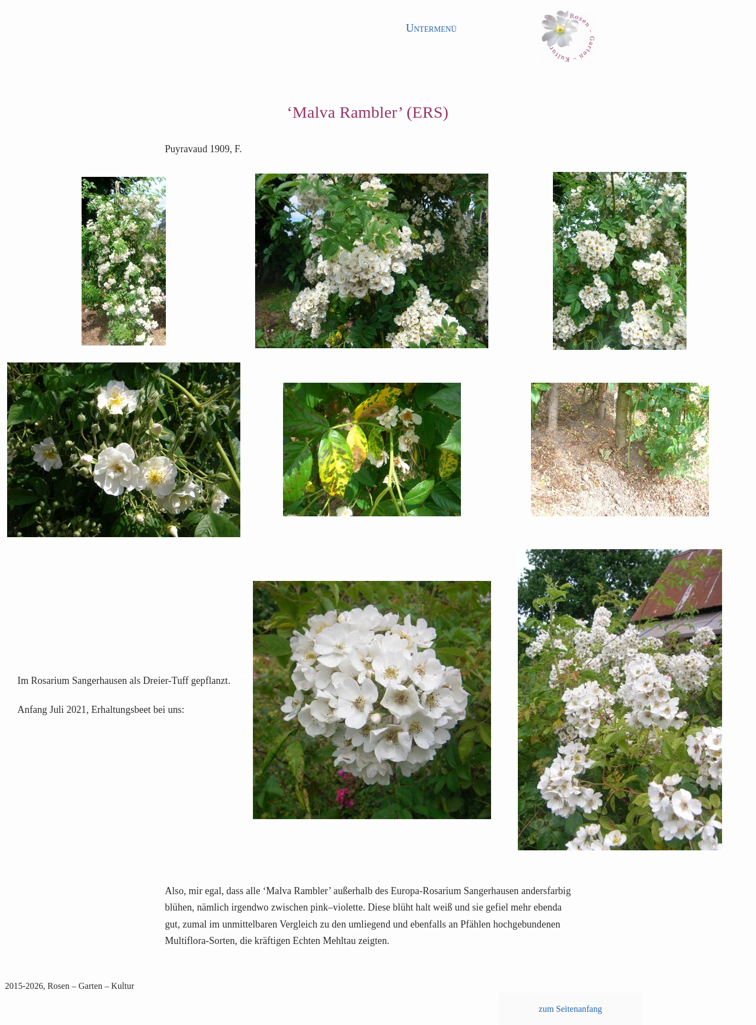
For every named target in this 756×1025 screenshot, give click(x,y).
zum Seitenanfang (570, 1009)
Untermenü (431, 28)
